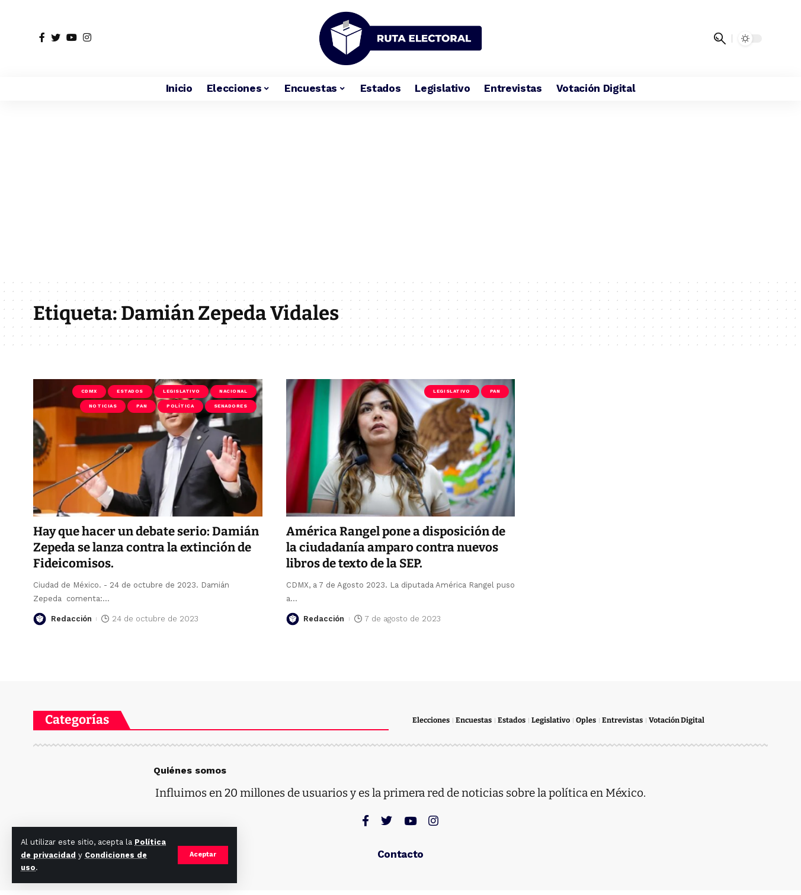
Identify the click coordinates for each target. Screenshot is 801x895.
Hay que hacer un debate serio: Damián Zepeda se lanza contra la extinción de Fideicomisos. (133, 548)
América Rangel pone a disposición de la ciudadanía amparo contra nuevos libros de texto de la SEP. (399, 548)
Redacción (71, 618)
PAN (141, 406)
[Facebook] (42, 37)
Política (180, 406)
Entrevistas (624, 720)
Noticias (103, 406)
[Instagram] (87, 37)
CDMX (89, 391)
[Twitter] (55, 37)
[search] (720, 38)
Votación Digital (679, 720)
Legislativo (181, 391)
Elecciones (431, 720)
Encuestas (475, 720)
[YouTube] (71, 37)
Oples (588, 720)
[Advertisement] (400, 189)
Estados (130, 391)
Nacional (233, 391)
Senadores (231, 406)
